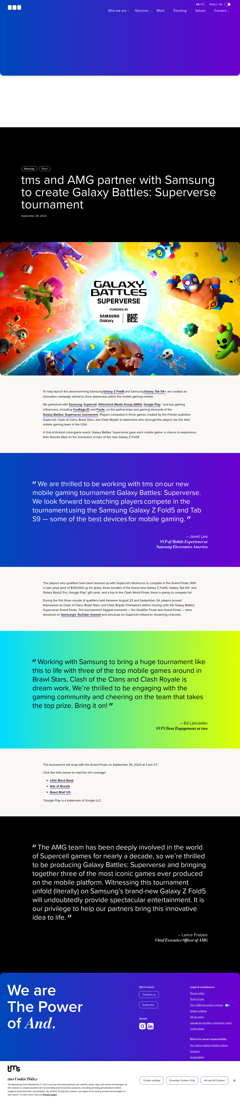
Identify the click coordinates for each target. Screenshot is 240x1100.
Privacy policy (50, 1094)
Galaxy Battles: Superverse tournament (70, 421)
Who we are (117, 10)
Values (200, 10)
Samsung (29, 168)
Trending (180, 10)
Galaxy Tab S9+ (155, 397)
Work (160, 10)
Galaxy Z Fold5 (113, 397)
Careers (220, 10)
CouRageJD (81, 416)
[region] (120, 1080)
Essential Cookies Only (182, 1080)
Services (141, 10)
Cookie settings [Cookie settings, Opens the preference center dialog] (151, 1080)
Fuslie (100, 416)
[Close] (234, 1080)
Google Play (152, 410)
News (44, 168)
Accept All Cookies (214, 1080)
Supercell (90, 410)
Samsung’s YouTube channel (81, 620)
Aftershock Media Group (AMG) (120, 410)
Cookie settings (198, 1011)
